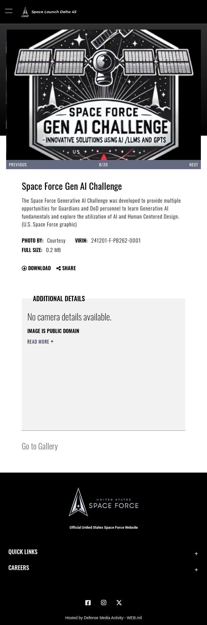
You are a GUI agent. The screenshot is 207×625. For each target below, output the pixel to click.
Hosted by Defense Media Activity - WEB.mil (103, 618)
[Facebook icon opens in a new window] (88, 602)
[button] (9, 12)
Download (36, 268)
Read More (39, 341)
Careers (18, 567)
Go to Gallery (40, 446)
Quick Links (22, 551)
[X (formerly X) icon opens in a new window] (119, 602)
